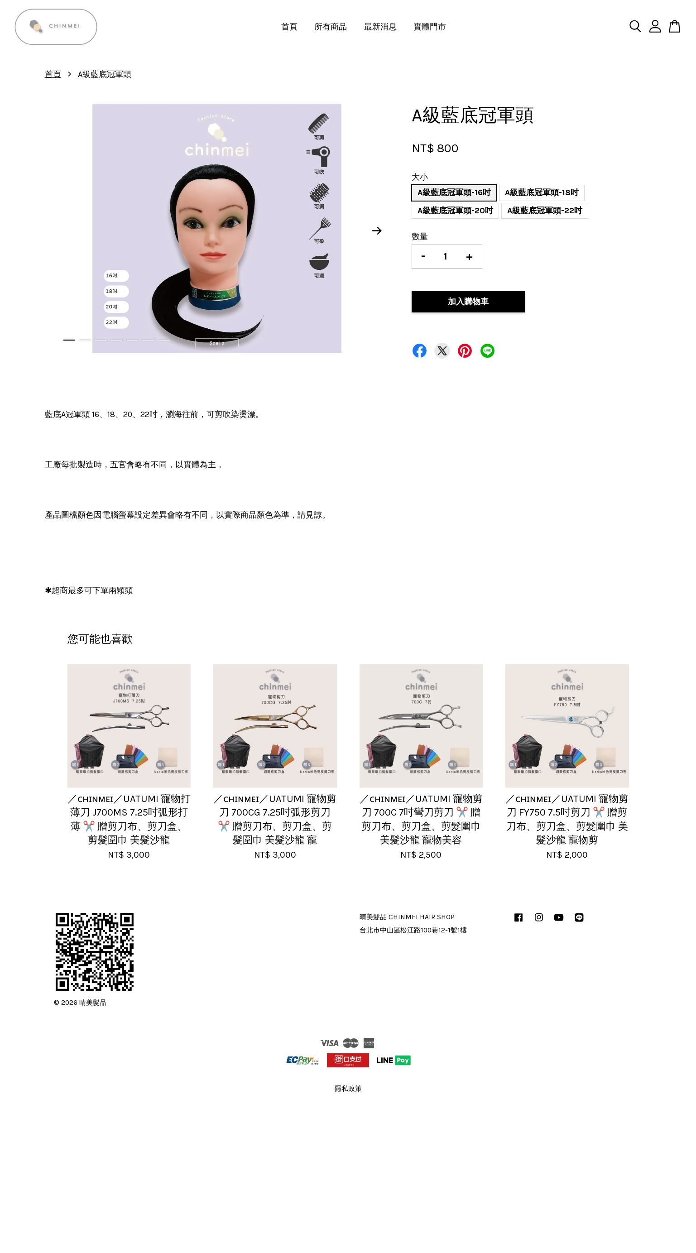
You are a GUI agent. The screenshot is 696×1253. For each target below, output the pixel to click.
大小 (420, 177)
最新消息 (380, 27)
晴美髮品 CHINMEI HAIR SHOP (407, 917)
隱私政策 (348, 1089)
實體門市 (429, 27)
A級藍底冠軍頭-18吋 (542, 192)
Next (376, 231)
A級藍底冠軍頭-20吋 (455, 211)
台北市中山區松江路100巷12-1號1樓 (413, 930)
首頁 (289, 27)
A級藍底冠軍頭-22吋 (544, 211)
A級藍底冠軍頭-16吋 (454, 192)
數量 (420, 236)
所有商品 (330, 27)
